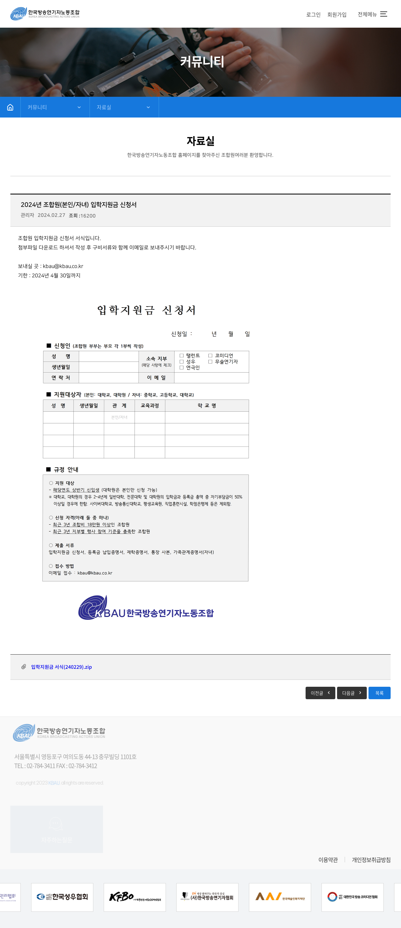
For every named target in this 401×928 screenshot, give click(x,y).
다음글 (348, 693)
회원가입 (337, 14)
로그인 (313, 14)
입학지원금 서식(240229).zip (61, 666)
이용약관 (328, 859)
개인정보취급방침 (371, 859)
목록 (379, 693)
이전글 (317, 693)
